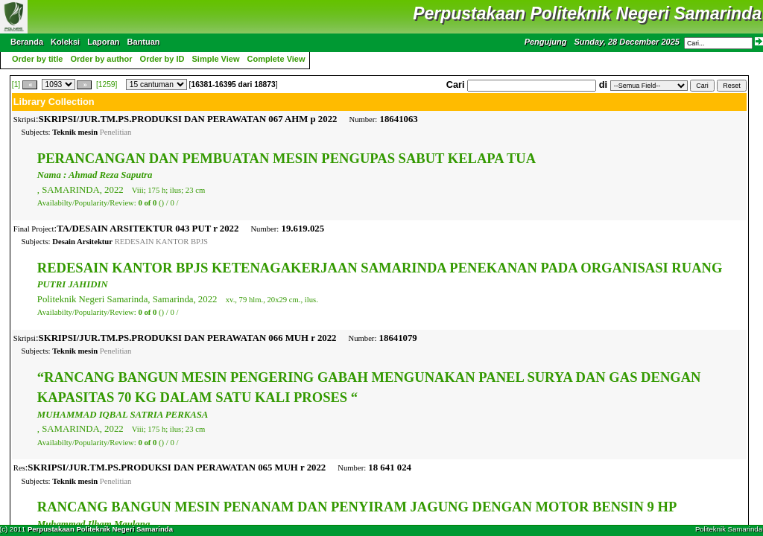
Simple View (216, 58)
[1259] (106, 84)
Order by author (101, 58)
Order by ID (162, 58)
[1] (16, 84)
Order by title (37, 58)
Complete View (276, 58)
